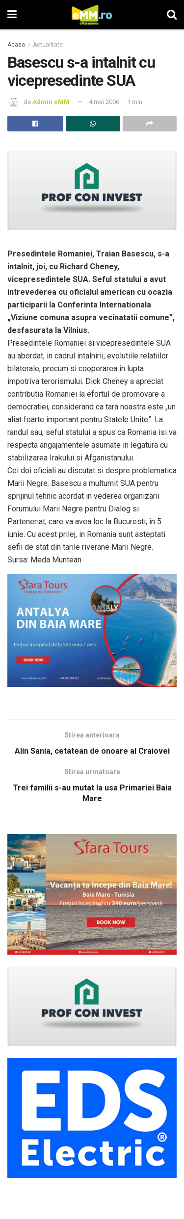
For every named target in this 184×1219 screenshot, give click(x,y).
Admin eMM (51, 101)
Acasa (16, 44)
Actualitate (48, 44)
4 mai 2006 (104, 101)
